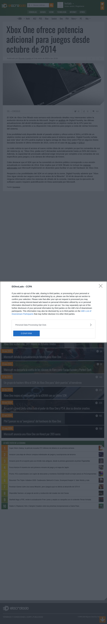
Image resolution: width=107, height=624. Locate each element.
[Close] (101, 286)
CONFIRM (26, 333)
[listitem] (53, 324)
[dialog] (53, 312)
